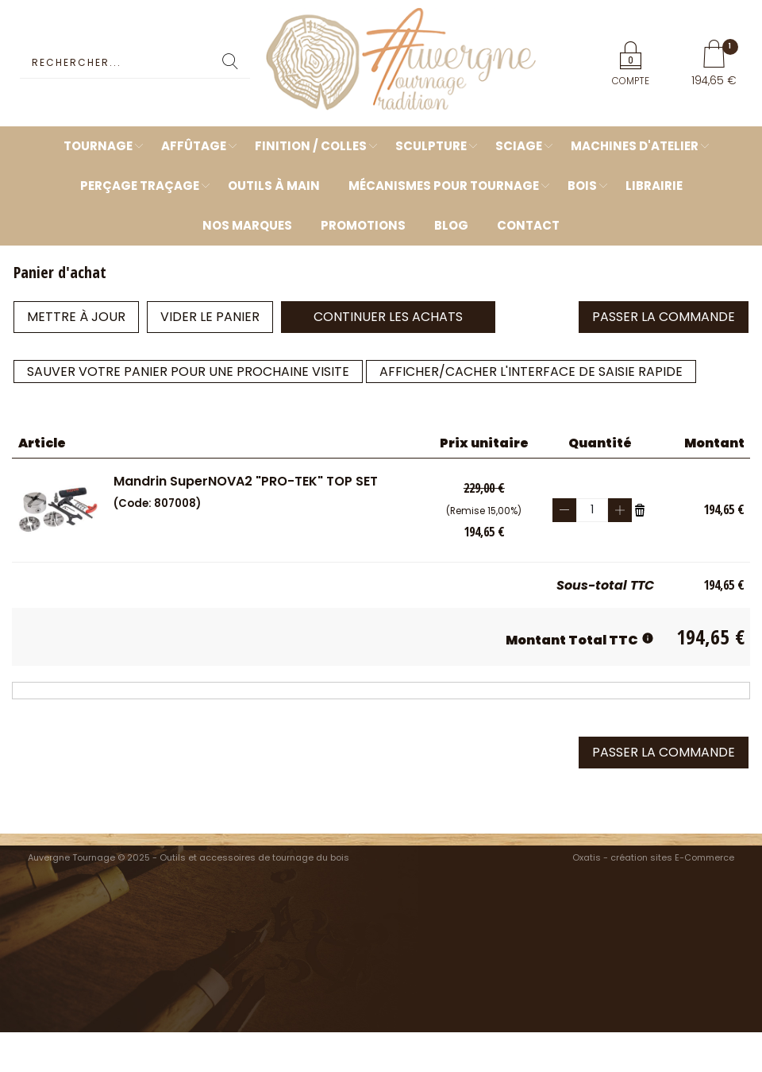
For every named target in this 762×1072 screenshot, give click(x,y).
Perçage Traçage (139, 185)
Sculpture (431, 145)
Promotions (363, 225)
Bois (582, 185)
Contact (528, 225)
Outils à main (274, 185)
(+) (620, 510)
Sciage (518, 145)
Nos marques (247, 225)
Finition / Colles (311, 145)
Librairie (654, 185)
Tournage (98, 145)
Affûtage (193, 145)
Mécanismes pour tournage (443, 185)
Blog (451, 225)
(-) (564, 510)
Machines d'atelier (634, 145)
